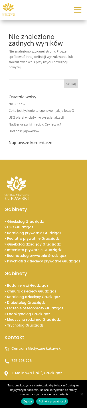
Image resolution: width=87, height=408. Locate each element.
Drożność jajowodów (24, 131)
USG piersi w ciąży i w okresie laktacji (36, 117)
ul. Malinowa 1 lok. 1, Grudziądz (36, 373)
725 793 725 (21, 360)
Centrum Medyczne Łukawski (36, 348)
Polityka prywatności (52, 401)
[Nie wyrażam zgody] (81, 394)
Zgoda (27, 401)
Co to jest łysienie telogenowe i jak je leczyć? (41, 110)
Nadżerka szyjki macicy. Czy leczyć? (35, 124)
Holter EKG (17, 103)
